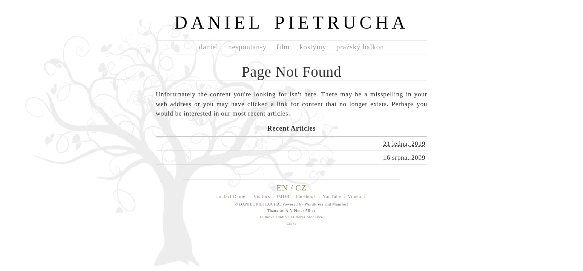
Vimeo (354, 196)
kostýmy (312, 47)
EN (282, 187)
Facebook (306, 196)
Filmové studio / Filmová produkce (291, 217)
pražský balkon (360, 47)
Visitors (261, 196)
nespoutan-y (247, 47)
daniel (208, 47)
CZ (301, 187)
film (283, 47)
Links (292, 223)
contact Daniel (231, 196)
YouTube (331, 196)
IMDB (283, 196)
